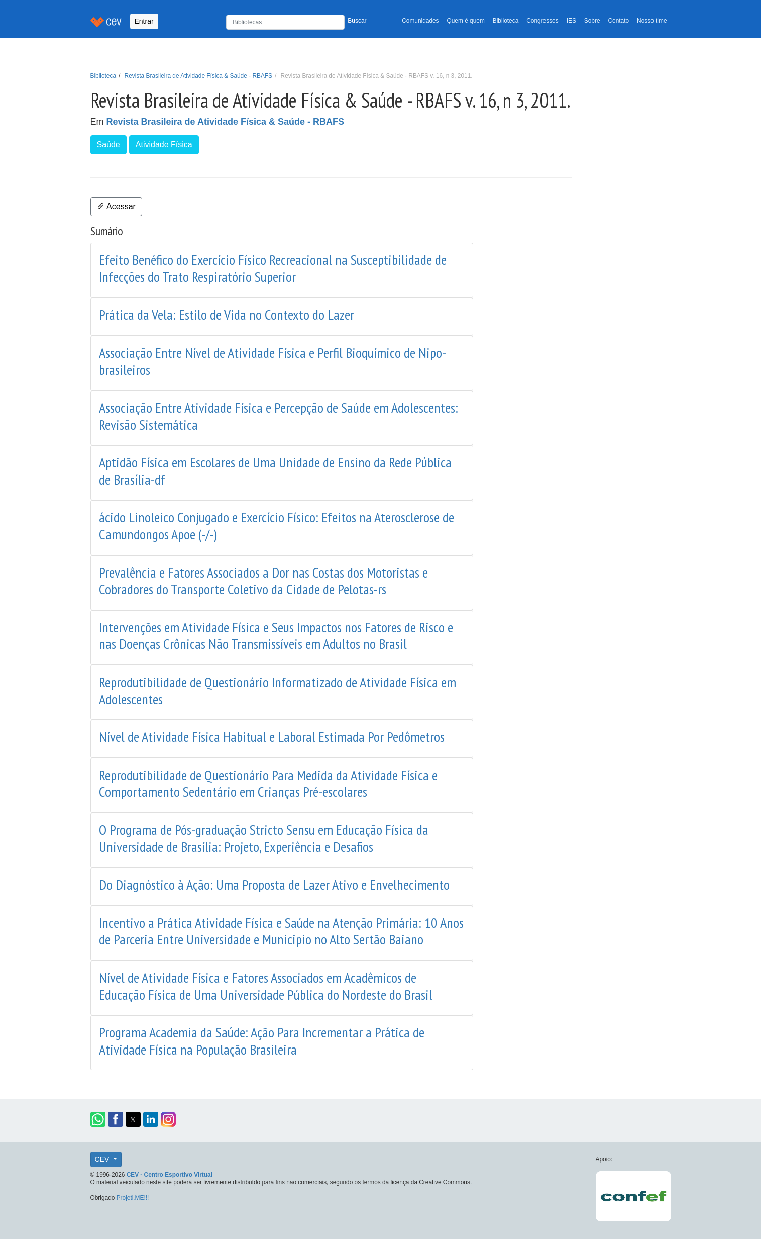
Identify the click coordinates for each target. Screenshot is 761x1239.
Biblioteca (506, 20)
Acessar (116, 206)
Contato (618, 20)
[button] (97, 1119)
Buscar (357, 20)
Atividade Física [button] (164, 144)
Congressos (542, 20)
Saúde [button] (108, 144)
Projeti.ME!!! (133, 1197)
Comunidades (420, 20)
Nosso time (652, 20)
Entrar (144, 21)
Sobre (592, 20)
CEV (103, 1159)
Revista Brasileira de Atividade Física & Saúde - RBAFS (198, 75)
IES (571, 20)
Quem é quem (466, 20)
